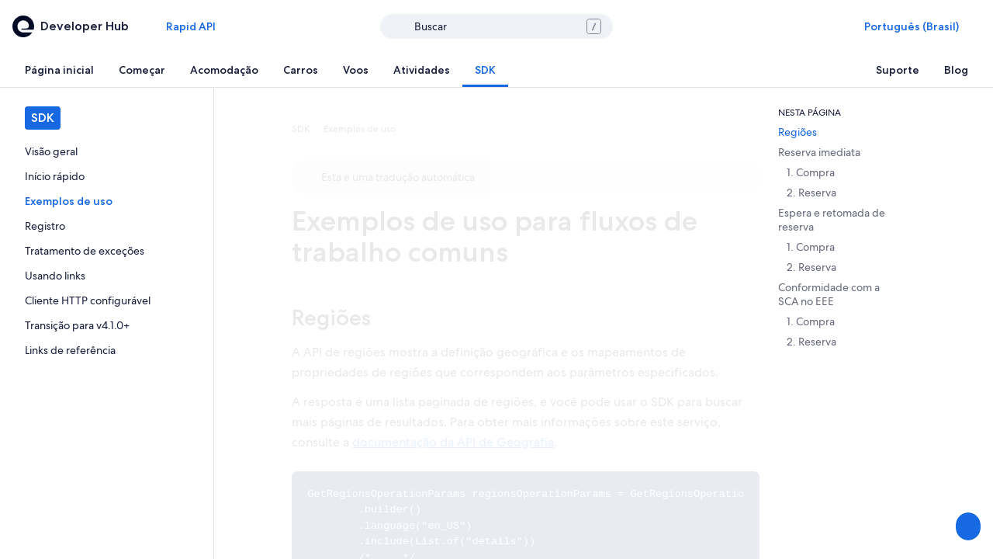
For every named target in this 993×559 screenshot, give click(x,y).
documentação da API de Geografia (453, 442)
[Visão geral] (107, 151)
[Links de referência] (107, 350)
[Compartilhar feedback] (967, 526)
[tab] (59, 70)
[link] (107, 151)
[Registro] (107, 226)
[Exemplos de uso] (107, 201)
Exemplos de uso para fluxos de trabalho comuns (494, 236)
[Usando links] (107, 275)
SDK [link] (301, 129)
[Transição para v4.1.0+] (107, 325)
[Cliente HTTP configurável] (107, 300)
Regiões (331, 317)
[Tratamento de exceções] (107, 250)
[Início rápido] (107, 176)
